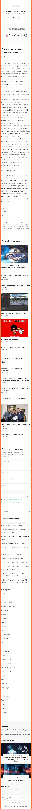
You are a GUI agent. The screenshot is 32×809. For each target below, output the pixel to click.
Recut (3, 655)
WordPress (17, 802)
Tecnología (5, 688)
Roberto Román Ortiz (16, 12)
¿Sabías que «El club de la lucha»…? (14, 398)
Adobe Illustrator (7, 602)
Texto (4, 211)
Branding (4, 618)
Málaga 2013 (5, 635)
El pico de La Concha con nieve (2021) (14, 547)
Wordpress (5, 712)
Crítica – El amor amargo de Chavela (14, 347)
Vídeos (3, 708)
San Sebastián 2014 (8, 667)
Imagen (4, 630)
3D (2, 598)
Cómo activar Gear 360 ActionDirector (15, 313)
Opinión (4, 647)
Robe (5, 57)
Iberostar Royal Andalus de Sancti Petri (15, 543)
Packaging (5, 651)
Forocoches (13, 79)
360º (3, 594)
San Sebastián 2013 (8, 663)
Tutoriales (4, 700)
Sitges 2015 (5, 675)
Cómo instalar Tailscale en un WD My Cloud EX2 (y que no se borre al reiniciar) (16, 759)
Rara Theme (21, 800)
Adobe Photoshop (7, 606)
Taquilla (4, 684)
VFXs (3, 704)
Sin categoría (6, 671)
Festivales (4, 626)
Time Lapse (5, 696)
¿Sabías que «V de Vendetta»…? (13, 434)
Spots (3, 680)
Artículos (6, 215)
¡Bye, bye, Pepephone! (9, 339)
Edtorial (4, 622)
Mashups (4, 639)
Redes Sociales (6, 659)
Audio (3, 614)
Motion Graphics (7, 643)
